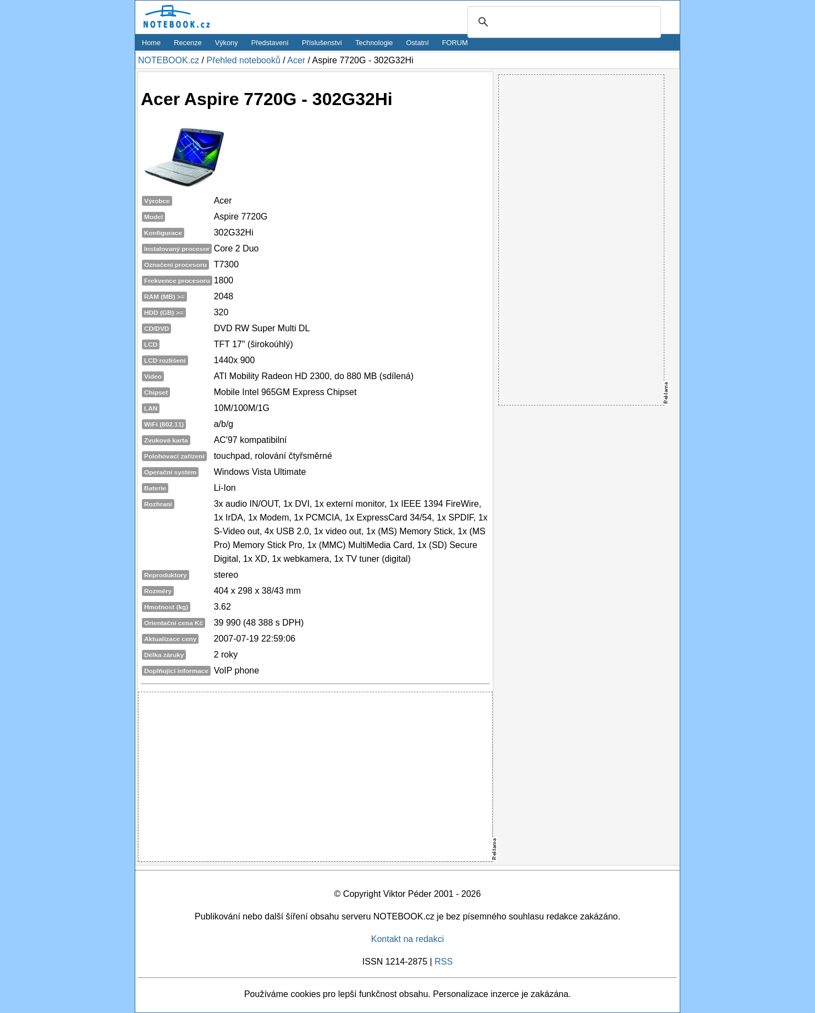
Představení (270, 43)
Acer (296, 60)
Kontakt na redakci (407, 939)
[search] (562, 22)
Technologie (374, 43)
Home (151, 43)
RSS (443, 961)
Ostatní (417, 43)
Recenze (188, 43)
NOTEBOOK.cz (168, 60)
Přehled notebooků (243, 60)
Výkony (226, 43)
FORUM (455, 43)
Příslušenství (322, 43)
